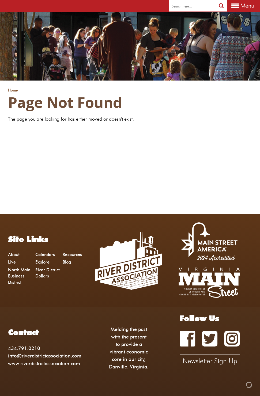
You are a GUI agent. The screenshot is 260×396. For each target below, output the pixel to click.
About (14, 254)
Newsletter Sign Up (210, 361)
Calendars (45, 254)
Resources (72, 254)
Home (13, 90)
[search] (192, 6)
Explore (42, 262)
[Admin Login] (239, 384)
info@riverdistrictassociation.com (44, 356)
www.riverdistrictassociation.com (44, 363)
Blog (67, 262)
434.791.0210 (24, 348)
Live (12, 262)
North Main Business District (19, 276)
